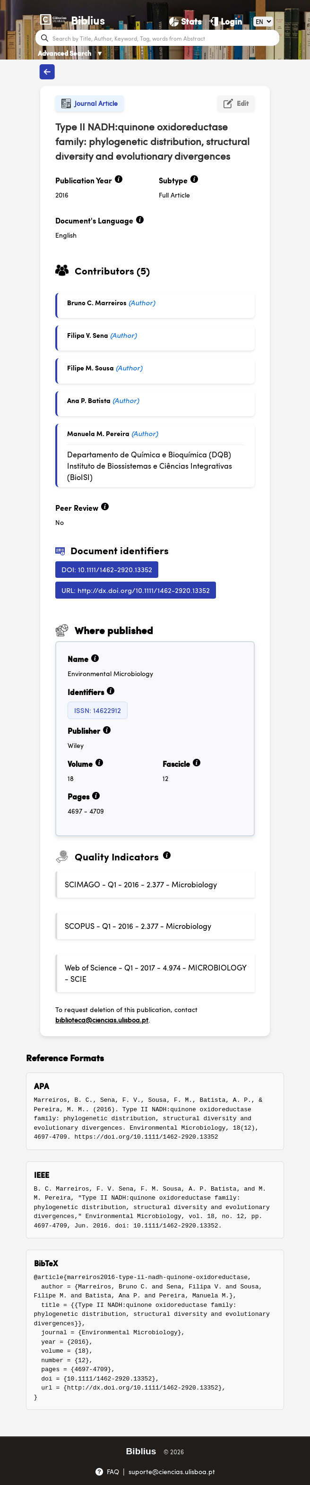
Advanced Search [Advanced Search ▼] (70, 53)
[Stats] (185, 21)
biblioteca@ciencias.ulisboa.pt (101, 1019)
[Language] (263, 21)
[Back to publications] (47, 71)
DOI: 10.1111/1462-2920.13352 (106, 569)
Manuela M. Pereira (98, 433)
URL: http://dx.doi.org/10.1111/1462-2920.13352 (135, 590)
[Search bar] (164, 38)
